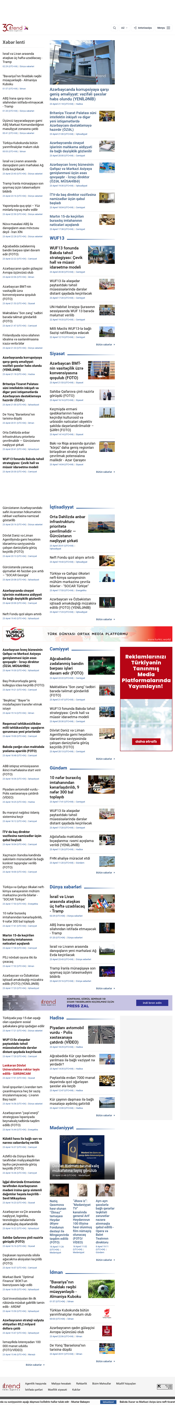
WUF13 (57, 238)
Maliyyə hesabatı (61, 1383)
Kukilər (76, 1389)
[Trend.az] (15, 28)
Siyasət (57, 353)
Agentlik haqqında (35, 1383)
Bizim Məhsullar (101, 1383)
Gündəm (58, 768)
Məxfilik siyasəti (57, 1389)
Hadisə (57, 1017)
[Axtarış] (114, 27)
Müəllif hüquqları (126, 1383)
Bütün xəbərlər (104, 344)
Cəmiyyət (59, 649)
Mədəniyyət (62, 1127)
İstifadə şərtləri (34, 1389)
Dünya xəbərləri (65, 886)
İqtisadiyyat (62, 507)
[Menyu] (163, 27)
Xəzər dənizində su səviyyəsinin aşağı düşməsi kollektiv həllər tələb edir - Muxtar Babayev (63, 1401)
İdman (56, 1272)
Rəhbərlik (81, 1383)
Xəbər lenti (14, 42)
